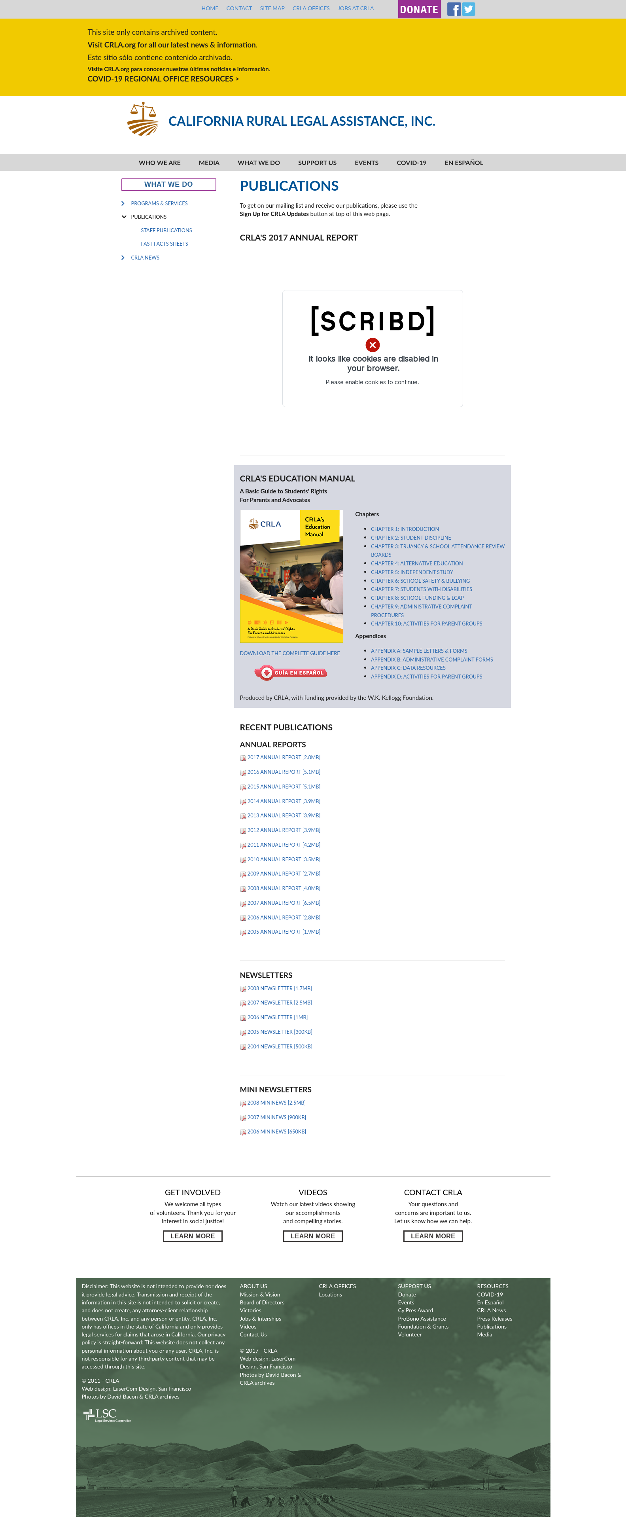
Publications (149, 217)
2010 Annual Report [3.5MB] (280, 859)
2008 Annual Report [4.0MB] (280, 888)
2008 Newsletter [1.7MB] (276, 988)
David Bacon (122, 1396)
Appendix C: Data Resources (408, 668)
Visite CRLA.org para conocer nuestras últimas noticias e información (178, 68)
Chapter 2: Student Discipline (411, 537)
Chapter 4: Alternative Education (417, 563)
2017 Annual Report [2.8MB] (280, 757)
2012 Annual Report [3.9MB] (280, 830)
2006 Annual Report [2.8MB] (280, 917)
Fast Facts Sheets (164, 244)
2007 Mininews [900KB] (273, 1117)
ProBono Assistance (422, 1318)
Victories (250, 1310)
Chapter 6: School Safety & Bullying (420, 581)
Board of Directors (262, 1302)
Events (366, 162)
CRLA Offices (311, 8)
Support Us (317, 162)
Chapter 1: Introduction (405, 529)
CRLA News (145, 257)
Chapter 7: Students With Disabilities (421, 589)
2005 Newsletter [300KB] (276, 1032)
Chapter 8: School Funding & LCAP (417, 598)
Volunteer (410, 1334)
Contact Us (253, 1334)
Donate (407, 1294)
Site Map (272, 8)
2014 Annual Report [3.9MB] (280, 801)
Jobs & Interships (261, 1318)
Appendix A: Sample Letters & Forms (419, 651)
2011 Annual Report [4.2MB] (280, 845)
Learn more (192, 1236)
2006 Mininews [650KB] (273, 1131)
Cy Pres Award (415, 1310)
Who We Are (160, 162)
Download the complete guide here (290, 653)
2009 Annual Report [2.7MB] (280, 873)
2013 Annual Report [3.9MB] (280, 815)
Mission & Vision (260, 1294)
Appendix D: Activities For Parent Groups (426, 676)
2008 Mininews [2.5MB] (273, 1102)
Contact (239, 8)
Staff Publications (166, 230)
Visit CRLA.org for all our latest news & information (172, 44)
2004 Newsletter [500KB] (276, 1046)
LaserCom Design (134, 1388)
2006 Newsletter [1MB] (274, 1017)
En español (464, 162)
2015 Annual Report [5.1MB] (280, 786)
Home (209, 8)
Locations (330, 1294)
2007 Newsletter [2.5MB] (276, 1002)
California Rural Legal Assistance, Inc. (301, 121)
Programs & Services (159, 203)
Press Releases (495, 1318)
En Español (490, 1302)
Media (209, 162)
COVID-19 (411, 162)
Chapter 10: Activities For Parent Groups (426, 623)
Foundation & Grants (423, 1326)
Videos (248, 1326)
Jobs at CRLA (356, 8)
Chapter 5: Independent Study (412, 572)
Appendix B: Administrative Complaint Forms (432, 659)
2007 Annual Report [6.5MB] (280, 903)
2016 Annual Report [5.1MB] (280, 772)
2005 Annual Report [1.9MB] (280, 932)
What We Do (259, 162)
